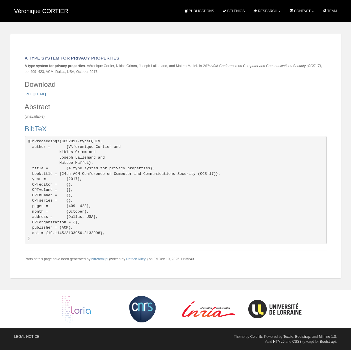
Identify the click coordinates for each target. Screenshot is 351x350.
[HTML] (40, 94)
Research (265, 11)
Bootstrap (302, 337)
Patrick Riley (136, 259)
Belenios (234, 11)
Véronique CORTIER (41, 11)
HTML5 (278, 342)
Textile (288, 337)
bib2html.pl (99, 259)
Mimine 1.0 (327, 337)
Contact (300, 11)
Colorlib (256, 337)
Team (330, 11)
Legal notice (27, 337)
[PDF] (29, 94)
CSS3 (296, 342)
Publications (199, 11)
